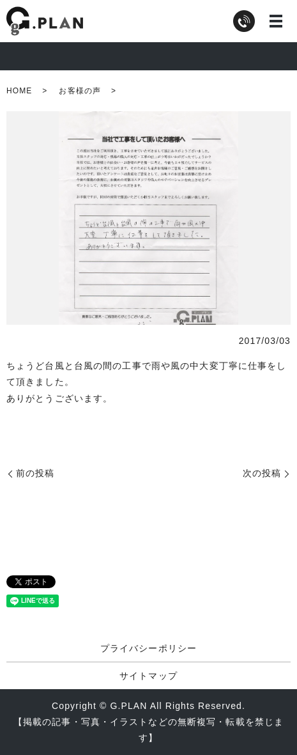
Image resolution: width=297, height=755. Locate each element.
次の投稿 (262, 473)
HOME (19, 90)
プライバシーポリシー (148, 648)
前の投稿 (35, 473)
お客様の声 (80, 90)
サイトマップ (148, 676)
